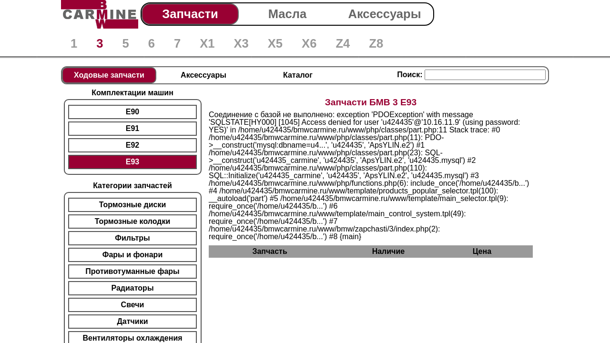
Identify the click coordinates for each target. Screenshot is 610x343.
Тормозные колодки (133, 221)
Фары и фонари (132, 255)
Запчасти (190, 13)
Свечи (132, 305)
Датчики (132, 321)
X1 (207, 43)
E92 (132, 145)
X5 (275, 43)
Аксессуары (384, 13)
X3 (241, 43)
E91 (132, 128)
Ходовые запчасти (109, 75)
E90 (132, 112)
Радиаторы (132, 288)
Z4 (343, 43)
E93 (132, 162)
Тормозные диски (132, 205)
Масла (287, 13)
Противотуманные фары (132, 271)
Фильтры (132, 238)
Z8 (376, 43)
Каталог (298, 75)
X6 (309, 43)
